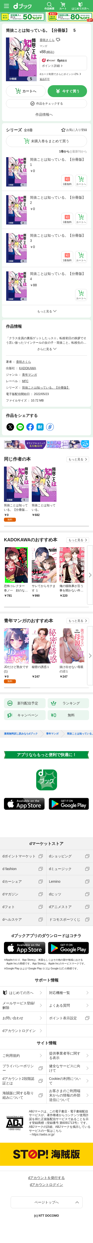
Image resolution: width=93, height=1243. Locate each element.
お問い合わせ (12, 1018)
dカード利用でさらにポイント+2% (59, 74)
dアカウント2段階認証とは (18, 1081)
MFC (25, 381)
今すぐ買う (71, 91)
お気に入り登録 (76, 130)
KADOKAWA (27, 368)
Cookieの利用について (65, 1081)
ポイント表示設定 (63, 1018)
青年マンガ (29, 374)
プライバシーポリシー (18, 1068)
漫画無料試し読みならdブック (21, 733)
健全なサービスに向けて (64, 1068)
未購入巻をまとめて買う (50, 141)
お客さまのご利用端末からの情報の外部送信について (64, 1095)
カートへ (29, 91)
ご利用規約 (11, 1056)
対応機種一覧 (59, 993)
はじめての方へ (17, 992)
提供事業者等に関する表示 (64, 1055)
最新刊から (79, 151)
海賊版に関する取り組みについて (18, 1095)
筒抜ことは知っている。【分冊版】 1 (58, 162)
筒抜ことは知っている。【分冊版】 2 (58, 200)
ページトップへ (46, 1202)
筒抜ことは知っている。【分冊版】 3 (58, 238)
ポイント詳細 (51, 66)
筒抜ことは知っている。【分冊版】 (46, 387)
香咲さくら (47, 40)
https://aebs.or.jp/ (43, 1134)
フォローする (58, 39)
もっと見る (75, 459)
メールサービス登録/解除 (18, 1005)
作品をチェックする (49, 103)
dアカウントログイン (19, 1031)
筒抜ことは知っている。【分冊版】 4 (58, 276)
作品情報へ (44, 114)
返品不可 (45, 79)
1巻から (64, 151)
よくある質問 (59, 1005)
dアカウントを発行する (46, 1178)
